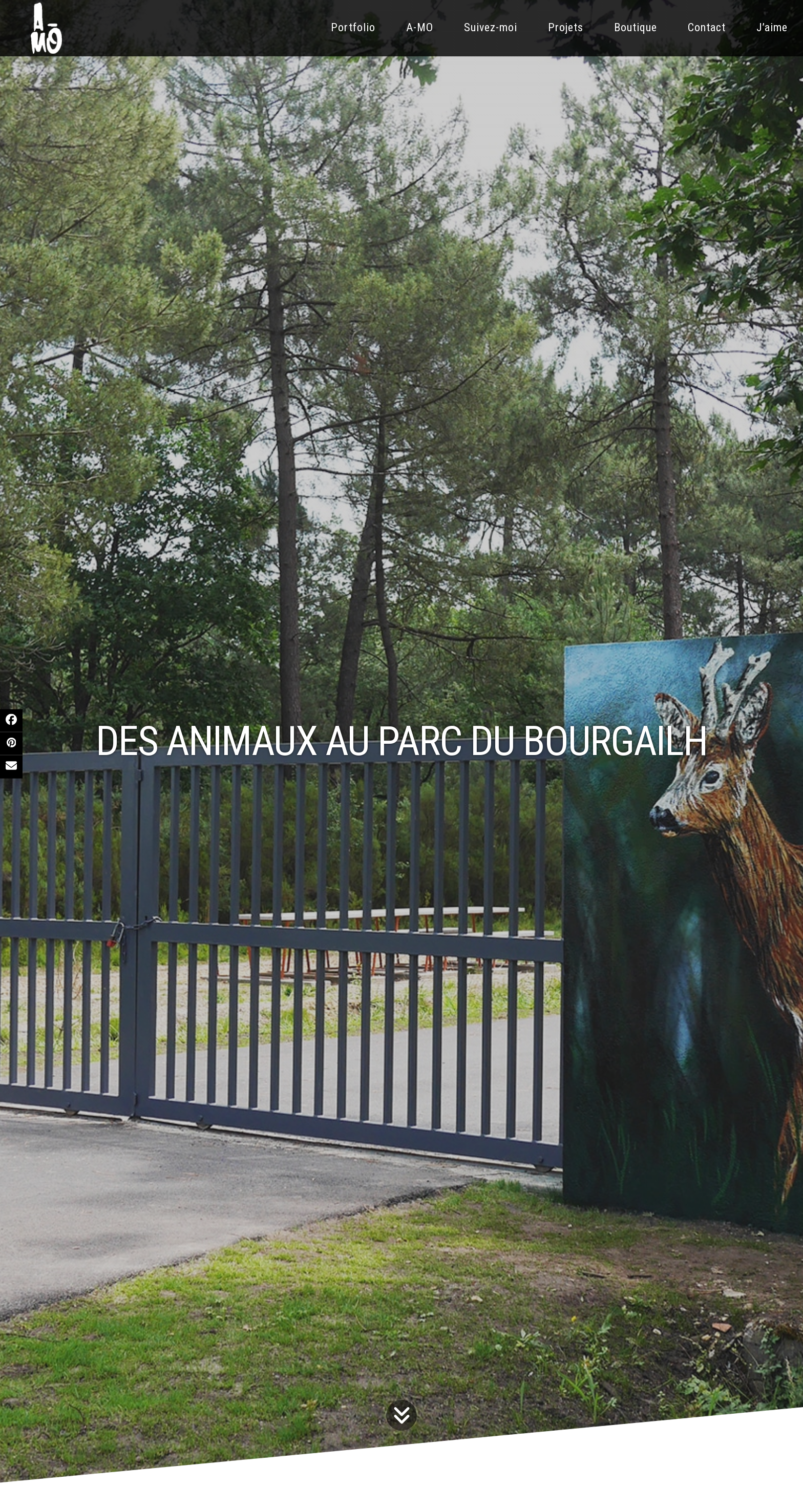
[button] (11, 720)
